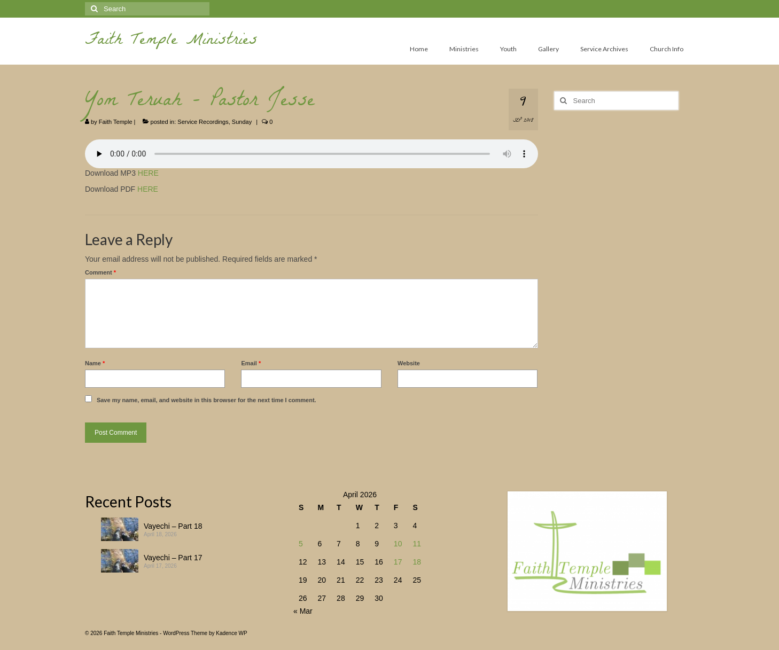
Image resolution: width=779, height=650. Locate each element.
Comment (100, 272)
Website (409, 363)
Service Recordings (202, 122)
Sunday (242, 122)
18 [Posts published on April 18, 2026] (416, 562)
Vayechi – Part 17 (173, 557)
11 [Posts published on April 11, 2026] (416, 543)
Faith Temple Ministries (171, 41)
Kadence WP (231, 633)
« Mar (303, 611)
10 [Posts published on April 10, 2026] (398, 543)
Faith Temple (116, 122)
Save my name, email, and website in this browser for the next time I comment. (206, 400)
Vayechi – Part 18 (173, 526)
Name (95, 363)
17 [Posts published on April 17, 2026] (398, 562)
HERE (148, 173)
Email (251, 363)
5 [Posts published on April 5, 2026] (301, 543)
